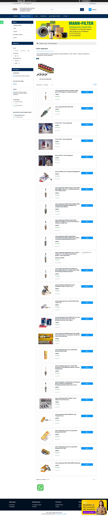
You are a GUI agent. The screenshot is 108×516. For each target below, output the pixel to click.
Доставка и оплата (54, 16)
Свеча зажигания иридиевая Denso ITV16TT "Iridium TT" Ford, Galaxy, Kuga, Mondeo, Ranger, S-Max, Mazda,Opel (67, 254)
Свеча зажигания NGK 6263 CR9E (64, 106)
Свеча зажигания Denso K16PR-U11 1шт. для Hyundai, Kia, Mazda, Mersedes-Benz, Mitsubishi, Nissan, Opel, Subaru (67, 319)
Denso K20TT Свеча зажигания (63, 123)
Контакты (43, 16)
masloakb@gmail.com (20, 115)
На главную (12, 504)
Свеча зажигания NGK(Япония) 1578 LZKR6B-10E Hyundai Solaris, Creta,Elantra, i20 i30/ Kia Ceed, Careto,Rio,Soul (67, 335)
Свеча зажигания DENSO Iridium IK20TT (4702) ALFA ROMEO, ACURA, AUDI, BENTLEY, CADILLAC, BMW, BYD (67, 222)
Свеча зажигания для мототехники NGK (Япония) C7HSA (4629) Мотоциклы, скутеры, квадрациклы (67, 367)
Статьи (65, 16)
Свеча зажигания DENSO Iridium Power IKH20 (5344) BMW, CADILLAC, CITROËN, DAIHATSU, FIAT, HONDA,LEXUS (67, 189)
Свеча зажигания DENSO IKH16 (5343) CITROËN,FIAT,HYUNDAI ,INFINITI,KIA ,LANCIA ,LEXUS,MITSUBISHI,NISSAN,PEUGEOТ (67, 238)
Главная (15, 16)
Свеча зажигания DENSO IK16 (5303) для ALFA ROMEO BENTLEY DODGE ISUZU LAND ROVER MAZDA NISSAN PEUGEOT (67, 270)
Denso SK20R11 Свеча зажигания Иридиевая (67, 171)
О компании (12, 506)
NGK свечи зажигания (45, 79)
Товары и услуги (25, 16)
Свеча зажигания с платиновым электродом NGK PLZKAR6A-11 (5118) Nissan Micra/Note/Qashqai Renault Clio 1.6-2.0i (67, 383)
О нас (36, 16)
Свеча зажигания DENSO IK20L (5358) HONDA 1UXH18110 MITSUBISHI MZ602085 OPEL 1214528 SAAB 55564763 (67, 205)
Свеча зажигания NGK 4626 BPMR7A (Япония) (67, 463)
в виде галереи (93, 85)
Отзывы (15, 31)
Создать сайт (28, 1)
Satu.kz (60, 512)
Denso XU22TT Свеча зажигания (64, 155)
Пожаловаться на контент (61, 514)
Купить (87, 92)
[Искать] (82, 9)
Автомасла (81, 504)
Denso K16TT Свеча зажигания (63, 139)
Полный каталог (59, 504)
